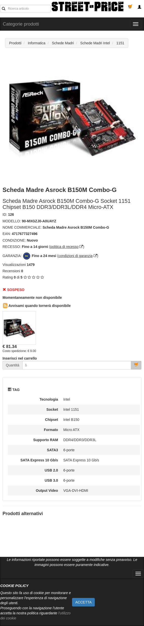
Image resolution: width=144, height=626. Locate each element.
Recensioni (11, 271)
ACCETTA (83, 602)
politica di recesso (64, 247)
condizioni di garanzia (75, 256)
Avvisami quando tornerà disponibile (37, 305)
